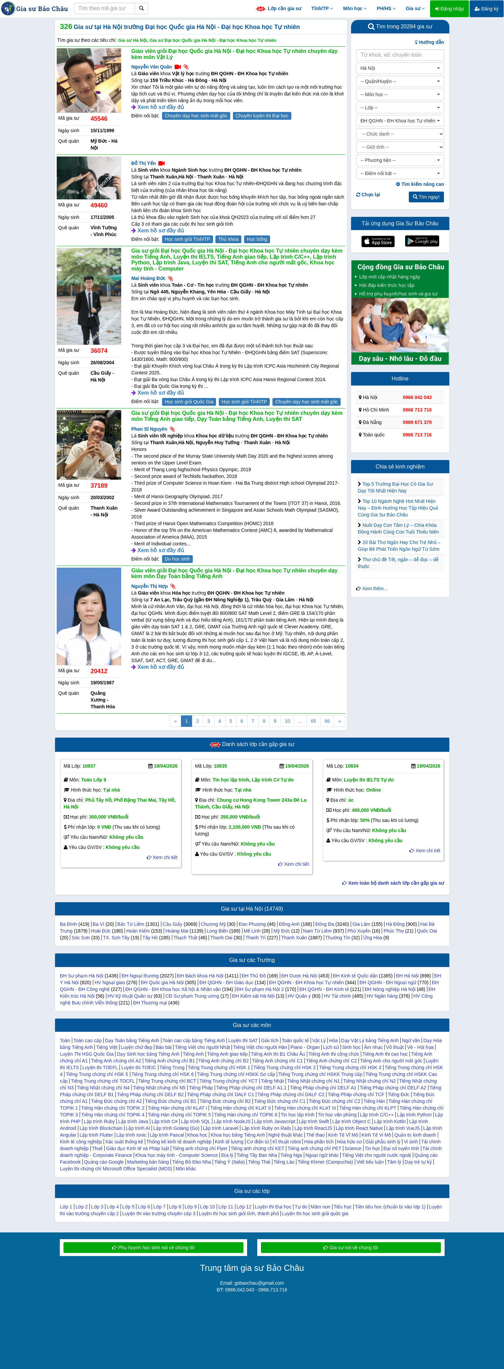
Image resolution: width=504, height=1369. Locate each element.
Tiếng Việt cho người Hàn (260, 1047)
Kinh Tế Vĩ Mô (343, 1135)
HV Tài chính (337, 996)
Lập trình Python (414, 1114)
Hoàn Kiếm (138, 931)
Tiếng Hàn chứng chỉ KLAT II (240, 1108)
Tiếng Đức (398, 1094)
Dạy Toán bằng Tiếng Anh (132, 1040)
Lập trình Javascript (274, 1121)
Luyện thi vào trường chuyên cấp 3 (158, 1213)
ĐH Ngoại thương (140, 975)
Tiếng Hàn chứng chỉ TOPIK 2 (112, 1108)
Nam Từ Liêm (317, 931)
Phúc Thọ (393, 931)
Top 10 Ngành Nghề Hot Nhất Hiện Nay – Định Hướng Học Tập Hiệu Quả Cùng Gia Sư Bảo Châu (398, 507)
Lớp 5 (128, 1206)
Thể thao (315, 1135)
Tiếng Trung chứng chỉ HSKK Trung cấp (320, 1074)
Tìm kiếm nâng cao (420, 184)
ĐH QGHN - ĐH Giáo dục (227, 982)
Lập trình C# (165, 1121)
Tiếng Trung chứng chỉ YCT (229, 1081)
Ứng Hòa (372, 937)
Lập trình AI (138, 1128)
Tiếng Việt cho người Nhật (202, 1047)
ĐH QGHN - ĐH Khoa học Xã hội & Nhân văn (173, 989)
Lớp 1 (66, 1206)
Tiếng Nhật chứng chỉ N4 (103, 1087)
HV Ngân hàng (382, 996)
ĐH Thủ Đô (254, 975)
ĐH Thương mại (150, 1002)
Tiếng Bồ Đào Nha (191, 1162)
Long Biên (217, 931)
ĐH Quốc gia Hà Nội (162, 982)
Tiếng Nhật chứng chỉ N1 (313, 1081)
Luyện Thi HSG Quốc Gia (87, 1054)
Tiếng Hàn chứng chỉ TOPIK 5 (179, 1114)
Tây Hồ (150, 937)
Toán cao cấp (88, 1040)
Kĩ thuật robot (286, 1141)
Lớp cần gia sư (278, 9)
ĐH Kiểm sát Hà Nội (253, 996)
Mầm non (320, 1206)
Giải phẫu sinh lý (382, 1141)
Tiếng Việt (106, 1047)
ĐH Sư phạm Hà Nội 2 (260, 989)
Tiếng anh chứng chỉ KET (257, 1148)
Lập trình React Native (359, 1128)
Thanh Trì (255, 937)
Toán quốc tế (295, 1040)
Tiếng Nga (291, 1155)
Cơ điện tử (258, 1141)
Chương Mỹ (213, 924)
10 (287, 721)
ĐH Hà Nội (407, 975)
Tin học (372, 1148)
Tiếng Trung (171, 1067)
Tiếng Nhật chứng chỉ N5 (159, 1087)
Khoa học (197, 1135)
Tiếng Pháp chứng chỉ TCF (356, 1094)
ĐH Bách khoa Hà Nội (200, 975)
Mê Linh (252, 931)
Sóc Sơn (81, 937)
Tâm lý (394, 1162)
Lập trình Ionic (131, 1135)
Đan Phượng (252, 924)
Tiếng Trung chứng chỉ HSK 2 (285, 1067)
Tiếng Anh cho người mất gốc (391, 1060)
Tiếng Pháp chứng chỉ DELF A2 (393, 1087)
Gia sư (415, 8)
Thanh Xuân (294, 937)
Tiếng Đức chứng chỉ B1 (170, 1101)
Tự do (301, 1206)
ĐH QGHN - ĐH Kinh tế (324, 989)
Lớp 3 (97, 1206)
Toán (65, 1040)
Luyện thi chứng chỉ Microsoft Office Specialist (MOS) (116, 1168)
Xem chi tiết (162, 857)
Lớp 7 (159, 1206)
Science (353, 1148)
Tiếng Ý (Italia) (229, 1162)
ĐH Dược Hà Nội (299, 975)
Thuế (97, 1148)
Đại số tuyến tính (401, 1148)
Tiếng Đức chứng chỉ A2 (116, 1101)
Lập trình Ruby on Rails (266, 1128)
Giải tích (269, 1040)
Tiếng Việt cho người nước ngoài (376, 1155)
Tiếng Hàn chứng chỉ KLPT (367, 1108)
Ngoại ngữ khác (322, 1155)
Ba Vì (98, 924)
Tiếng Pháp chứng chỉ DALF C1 (220, 1094)
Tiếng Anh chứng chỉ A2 (116, 1060)
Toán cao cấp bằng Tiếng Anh (193, 1040)
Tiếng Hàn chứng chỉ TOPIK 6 (245, 1114)
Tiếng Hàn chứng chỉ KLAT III (305, 1108)
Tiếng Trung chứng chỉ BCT (167, 1081)
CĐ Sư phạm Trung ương (192, 996)
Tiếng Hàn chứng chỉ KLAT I (177, 1108)
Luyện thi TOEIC (138, 1067)
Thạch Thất (185, 937)
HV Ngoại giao (110, 982)
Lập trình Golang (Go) (176, 1128)
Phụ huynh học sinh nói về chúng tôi (153, 1247)
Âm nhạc (373, 1047)
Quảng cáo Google (104, 1162)
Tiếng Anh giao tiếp (227, 1054)
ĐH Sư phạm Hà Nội (81, 975)
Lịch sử (331, 1047)
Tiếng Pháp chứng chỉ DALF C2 (290, 1094)
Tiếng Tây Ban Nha (257, 1155)
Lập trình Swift (314, 1121)
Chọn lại (368, 194)
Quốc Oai (427, 931)
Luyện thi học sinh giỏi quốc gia (315, 1213)
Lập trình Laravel (220, 1128)
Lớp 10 (207, 1206)
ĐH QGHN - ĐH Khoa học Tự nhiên (306, 982)
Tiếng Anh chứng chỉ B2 (223, 1060)
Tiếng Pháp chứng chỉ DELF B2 (150, 1094)
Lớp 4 (113, 1206)
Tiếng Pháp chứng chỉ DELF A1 (323, 1087)
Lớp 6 (144, 1206)
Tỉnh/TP (322, 8)
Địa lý (227, 1155)
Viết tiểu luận (370, 1162)
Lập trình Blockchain (101, 1128)
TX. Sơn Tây (116, 937)
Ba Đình (68, 924)
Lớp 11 (225, 1206)
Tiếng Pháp (201, 1087)
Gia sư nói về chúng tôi (350, 1247)
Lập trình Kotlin (390, 1121)
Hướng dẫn (429, 42)
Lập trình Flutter (96, 1135)
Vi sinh (411, 1141)
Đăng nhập (449, 8)
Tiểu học (343, 1206)
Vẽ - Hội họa (420, 1047)
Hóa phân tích (319, 1141)
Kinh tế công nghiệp (81, 1141)
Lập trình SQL (195, 1121)
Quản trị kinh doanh (415, 1135)
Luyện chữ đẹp (136, 1047)
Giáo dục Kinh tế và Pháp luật (137, 1148)
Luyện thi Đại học (273, 1206)
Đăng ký (487, 8)
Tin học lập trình (297, 1114)
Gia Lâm (361, 924)
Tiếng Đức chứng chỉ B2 (225, 1101)
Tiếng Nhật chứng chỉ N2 (369, 1081)
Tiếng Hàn (374, 1101)
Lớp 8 (175, 1206)
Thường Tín (337, 937)
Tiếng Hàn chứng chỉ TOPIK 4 (112, 1114)
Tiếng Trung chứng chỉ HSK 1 (219, 1067)
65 (313, 721)
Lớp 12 (244, 1206)
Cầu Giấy (173, 924)
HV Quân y (299, 996)
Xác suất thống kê (124, 1141)
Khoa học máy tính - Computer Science (176, 1155)
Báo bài (163, 1047)
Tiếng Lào (283, 1162)
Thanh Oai (221, 937)
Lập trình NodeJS (232, 1121)
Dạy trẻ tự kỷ (418, 1162)
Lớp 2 (82, 1206)
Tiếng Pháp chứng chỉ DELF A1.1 (251, 1087)
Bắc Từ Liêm (130, 924)
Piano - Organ (305, 1047)
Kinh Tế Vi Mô (376, 1135)
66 (327, 721)
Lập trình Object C (351, 1121)
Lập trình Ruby (99, 1121)
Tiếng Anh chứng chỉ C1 (277, 1060)
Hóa (333, 1040)
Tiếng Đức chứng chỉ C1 (280, 1101)
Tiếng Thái (259, 1162)
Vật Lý (319, 1040)
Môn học (355, 8)
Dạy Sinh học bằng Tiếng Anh (148, 1054)
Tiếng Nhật (272, 1081)
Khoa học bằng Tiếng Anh (238, 1135)
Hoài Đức (101, 931)
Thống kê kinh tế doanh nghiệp (179, 1141)
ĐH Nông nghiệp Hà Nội (390, 989)
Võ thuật (395, 1047)
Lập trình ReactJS (313, 1128)
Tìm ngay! (426, 197)
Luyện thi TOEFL (100, 1067)
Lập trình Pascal (167, 1135)
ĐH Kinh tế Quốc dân (355, 975)
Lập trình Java (133, 1121)
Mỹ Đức (281, 931)
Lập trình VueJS (403, 1128)
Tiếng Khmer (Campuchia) (325, 1162)
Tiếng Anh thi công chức (334, 1054)
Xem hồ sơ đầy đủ (160, 107)
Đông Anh (289, 924)
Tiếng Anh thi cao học (385, 1054)
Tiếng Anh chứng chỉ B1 (169, 1060)
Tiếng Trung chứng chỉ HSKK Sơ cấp (236, 1074)
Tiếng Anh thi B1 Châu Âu (278, 1054)
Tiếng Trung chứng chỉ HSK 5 (97, 1074)
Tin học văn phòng (337, 1114)
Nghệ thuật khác (285, 1135)
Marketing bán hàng (148, 1162)
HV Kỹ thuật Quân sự (130, 996)
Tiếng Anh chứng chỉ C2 (331, 1060)
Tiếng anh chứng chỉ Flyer (200, 1148)
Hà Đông (395, 924)
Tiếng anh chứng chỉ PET (314, 1148)
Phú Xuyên (359, 931)
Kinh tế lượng (229, 1141)
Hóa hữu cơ (349, 1141)
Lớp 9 (191, 1206)
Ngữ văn (411, 1040)
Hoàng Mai (176, 931)
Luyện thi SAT (243, 1040)
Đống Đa (324, 924)
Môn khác (186, 1168)
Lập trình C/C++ (377, 1114)
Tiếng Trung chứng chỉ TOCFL (103, 1081)
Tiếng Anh (193, 1054)
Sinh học (351, 1047)
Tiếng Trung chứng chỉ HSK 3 (350, 1067)
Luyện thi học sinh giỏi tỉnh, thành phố (239, 1213)
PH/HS (386, 8)
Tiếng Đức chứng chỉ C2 (334, 1101)
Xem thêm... (375, 588)
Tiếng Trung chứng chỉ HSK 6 (162, 1074)
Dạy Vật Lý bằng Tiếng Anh (370, 1040)
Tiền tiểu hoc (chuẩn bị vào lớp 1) (390, 1206)
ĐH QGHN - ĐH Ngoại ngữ (388, 982)
